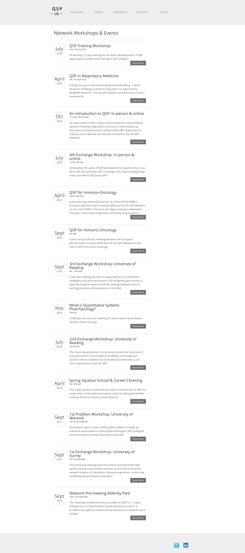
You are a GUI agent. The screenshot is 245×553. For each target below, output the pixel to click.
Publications (120, 12)
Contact (164, 12)
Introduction (76, 12)
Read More (138, 62)
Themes (98, 12)
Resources (142, 12)
